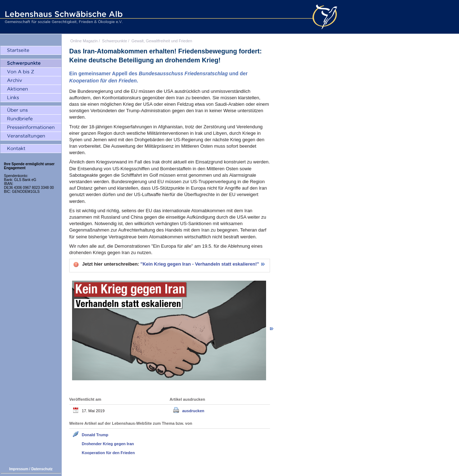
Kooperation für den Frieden (108, 453)
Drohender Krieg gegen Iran (108, 444)
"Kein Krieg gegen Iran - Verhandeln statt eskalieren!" (201, 264)
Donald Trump (95, 435)
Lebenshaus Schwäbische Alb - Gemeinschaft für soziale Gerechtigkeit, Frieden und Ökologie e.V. (63, 17)
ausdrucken (193, 411)
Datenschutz (41, 469)
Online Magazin (84, 41)
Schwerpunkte (114, 41)
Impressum (18, 469)
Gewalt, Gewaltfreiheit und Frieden (161, 41)
